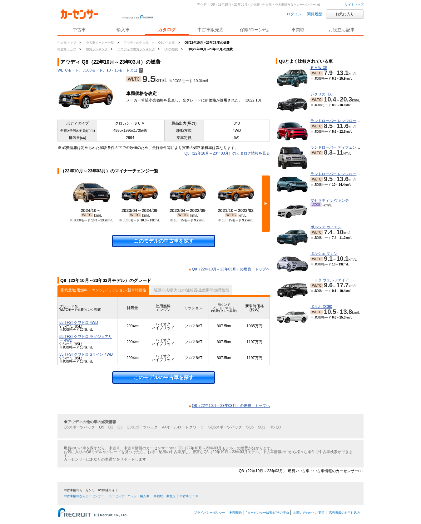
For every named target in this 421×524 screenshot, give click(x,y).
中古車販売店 (210, 29)
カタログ (167, 29)
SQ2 (261, 427)
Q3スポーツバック (142, 427)
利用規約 (236, 512)
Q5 (101, 427)
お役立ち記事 (342, 29)
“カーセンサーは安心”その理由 (267, 512)
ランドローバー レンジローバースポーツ (344, 121)
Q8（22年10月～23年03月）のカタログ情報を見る (227, 153)
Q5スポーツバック (79, 427)
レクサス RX (321, 94)
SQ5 (250, 427)
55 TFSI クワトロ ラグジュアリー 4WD (85, 338)
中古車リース (189, 496)
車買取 (298, 29)
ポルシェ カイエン (325, 227)
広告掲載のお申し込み (344, 512)
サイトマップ (354, 4)
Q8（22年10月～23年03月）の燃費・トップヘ (231, 269)
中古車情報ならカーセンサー (84, 496)
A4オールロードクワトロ (183, 427)
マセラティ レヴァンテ (329, 200)
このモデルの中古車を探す (164, 241)
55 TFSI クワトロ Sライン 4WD (86, 354)
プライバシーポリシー (209, 512)
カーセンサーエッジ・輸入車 (129, 496)
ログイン (294, 14)
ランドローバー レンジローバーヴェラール (346, 174)
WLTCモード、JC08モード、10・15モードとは (100, 70)
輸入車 (123, 29)
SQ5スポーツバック (225, 427)
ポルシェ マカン (324, 253)
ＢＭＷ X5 (318, 68)
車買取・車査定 (165, 496)
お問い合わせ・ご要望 (308, 512)
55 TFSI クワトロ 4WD (78, 322)
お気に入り (344, 14)
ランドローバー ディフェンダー (337, 147)
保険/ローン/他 (254, 29)
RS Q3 (275, 427)
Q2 (110, 427)
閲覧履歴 (314, 14)
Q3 (119, 427)
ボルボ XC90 (321, 306)
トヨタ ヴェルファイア (329, 280)
